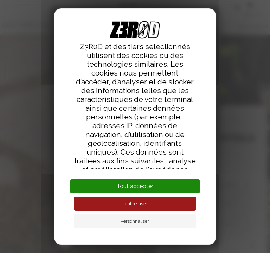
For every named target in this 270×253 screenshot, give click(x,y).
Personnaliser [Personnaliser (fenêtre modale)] (135, 221)
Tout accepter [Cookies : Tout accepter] (135, 186)
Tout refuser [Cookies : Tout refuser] (135, 203)
